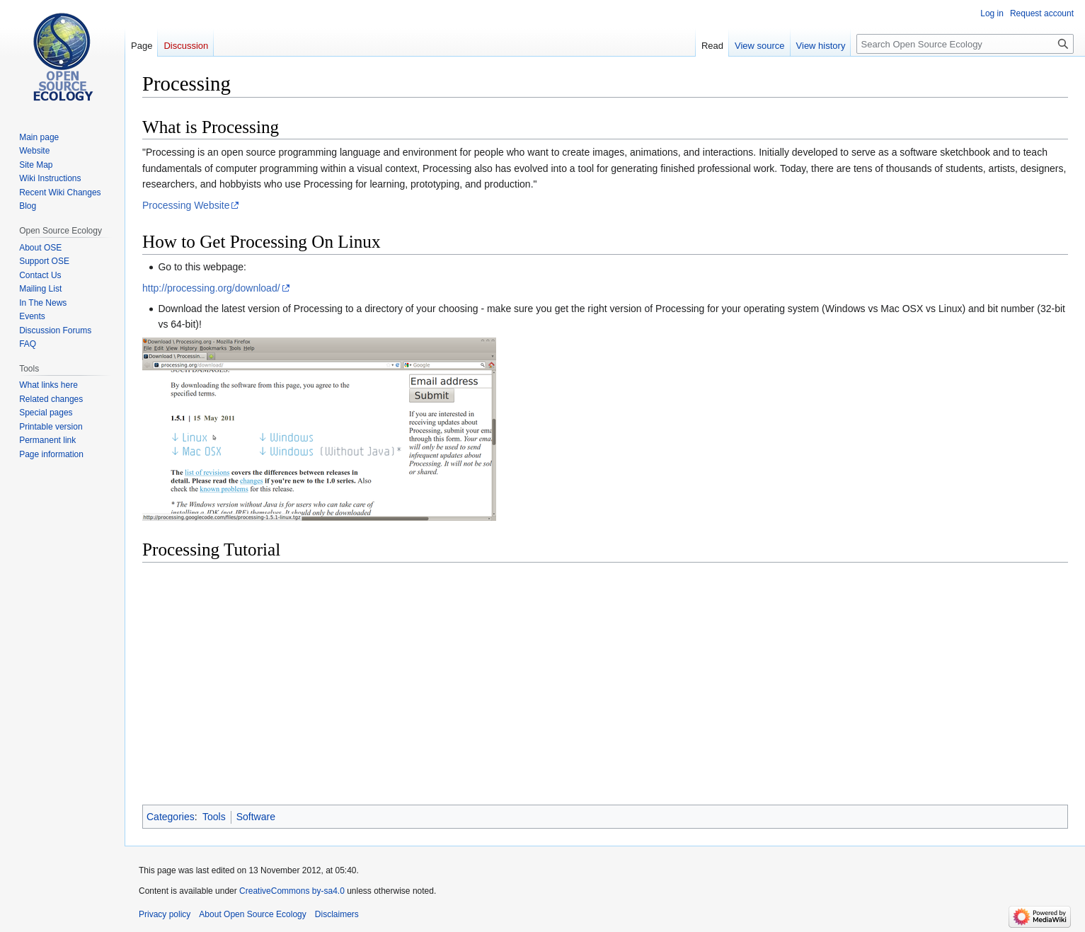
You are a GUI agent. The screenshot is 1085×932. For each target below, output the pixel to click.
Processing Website (185, 205)
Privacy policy (164, 914)
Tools (214, 816)
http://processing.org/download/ (211, 288)
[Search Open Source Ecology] (965, 44)
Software (255, 816)
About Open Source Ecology (252, 914)
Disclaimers (337, 914)
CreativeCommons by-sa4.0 (292, 891)
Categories (171, 816)
